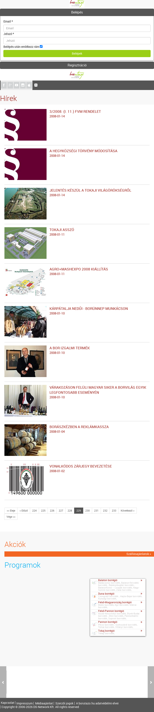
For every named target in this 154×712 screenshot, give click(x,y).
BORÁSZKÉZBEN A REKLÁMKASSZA (77, 429)
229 (78, 510)
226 (52, 510)
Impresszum (24, 703)
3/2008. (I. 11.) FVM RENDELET (77, 114)
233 (114, 510)
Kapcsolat (7, 702)
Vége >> (11, 516)
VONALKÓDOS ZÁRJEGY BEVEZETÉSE (77, 468)
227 (61, 510)
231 (96, 510)
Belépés (77, 12)
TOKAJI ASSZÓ (77, 232)
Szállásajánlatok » (138, 554)
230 (87, 510)
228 (70, 510)
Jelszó (8, 34)
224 (34, 510)
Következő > (127, 510)
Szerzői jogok (64, 703)
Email (8, 21)
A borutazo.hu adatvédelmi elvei (97, 703)
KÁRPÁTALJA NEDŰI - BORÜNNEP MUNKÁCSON (77, 311)
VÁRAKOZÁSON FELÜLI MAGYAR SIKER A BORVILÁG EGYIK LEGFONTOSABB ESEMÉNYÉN (77, 392)
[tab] (77, 12)
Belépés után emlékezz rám (21, 47)
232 (105, 510)
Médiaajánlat (44, 703)
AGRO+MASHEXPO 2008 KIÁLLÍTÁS (77, 271)
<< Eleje (11, 510)
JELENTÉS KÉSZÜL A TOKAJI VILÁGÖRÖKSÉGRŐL (77, 192)
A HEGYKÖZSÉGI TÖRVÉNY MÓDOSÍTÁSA (77, 153)
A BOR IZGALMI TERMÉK (77, 350)
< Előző (24, 510)
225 (43, 510)
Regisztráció (77, 65)
